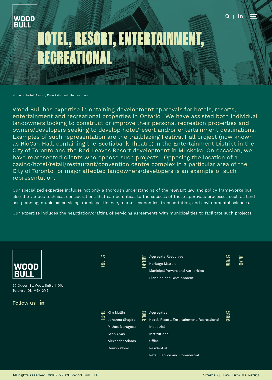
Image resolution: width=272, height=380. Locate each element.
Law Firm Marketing (241, 375)
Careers (227, 316)
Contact (240, 260)
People (102, 315)
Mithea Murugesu (122, 327)
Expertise (143, 261)
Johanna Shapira (121, 320)
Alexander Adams (122, 341)
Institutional (159, 334)
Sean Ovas (116, 334)
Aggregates (158, 312)
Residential (158, 348)
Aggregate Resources (166, 256)
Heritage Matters (162, 264)
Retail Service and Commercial (174, 355)
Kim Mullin (116, 312)
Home (17, 95)
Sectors (143, 316)
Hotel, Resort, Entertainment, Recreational (184, 320)
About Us (102, 261)
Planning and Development (171, 278)
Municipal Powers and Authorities (176, 271)
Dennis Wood (118, 348)
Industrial (157, 327)
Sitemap (210, 375)
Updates (227, 260)
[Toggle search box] (227, 17)
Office (154, 341)
